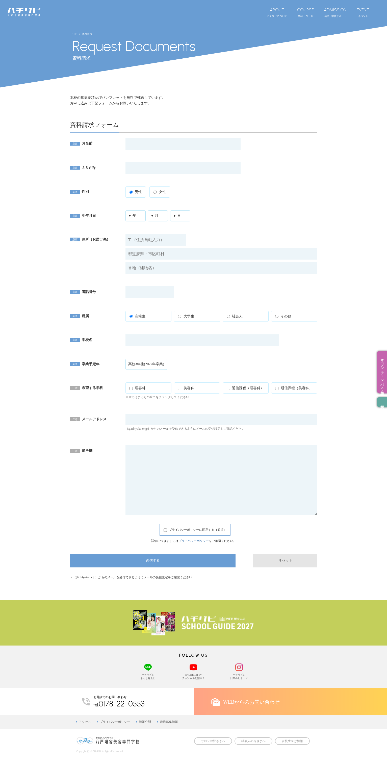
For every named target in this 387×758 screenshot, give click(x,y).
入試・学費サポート (335, 12)
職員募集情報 (169, 722)
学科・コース (305, 12)
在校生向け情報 (292, 741)
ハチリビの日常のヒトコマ (239, 671)
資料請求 (382, 402)
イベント (363, 12)
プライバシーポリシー (193, 541)
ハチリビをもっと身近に (148, 671)
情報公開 (145, 722)
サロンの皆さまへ (213, 741)
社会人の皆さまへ (253, 741)
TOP (74, 34)
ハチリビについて (277, 12)
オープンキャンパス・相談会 (382, 372)
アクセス (85, 722)
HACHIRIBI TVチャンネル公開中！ (193, 671)
